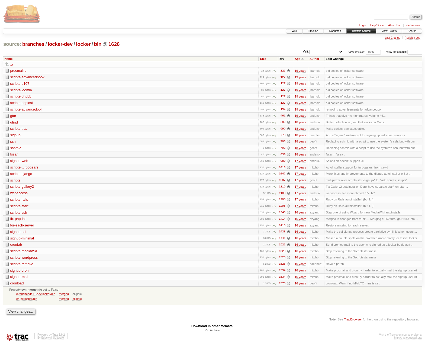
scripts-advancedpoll (26, 110)
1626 (114, 44)
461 (282, 116)
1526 (282, 266)
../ (11, 64)
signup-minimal (22, 240)
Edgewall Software (52, 339)
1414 (282, 220)
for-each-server (22, 227)
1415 (282, 227)
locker (83, 44)
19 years (300, 70)
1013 (282, 168)
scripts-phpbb (20, 97)
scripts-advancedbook (27, 77)
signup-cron (19, 272)
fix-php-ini (17, 220)
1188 (282, 194)
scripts (15, 181)
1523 (282, 253)
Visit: (306, 51)
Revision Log (412, 37)
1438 (282, 233)
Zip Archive (212, 332)
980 (282, 162)
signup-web (19, 162)
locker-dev (60, 44)
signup (15, 136)
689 (282, 123)
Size (263, 58)
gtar (13, 116)
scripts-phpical (21, 103)
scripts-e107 (20, 84)
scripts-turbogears (24, 168)
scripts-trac (19, 129)
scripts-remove (21, 266)
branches (33, 44)
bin (97, 44)
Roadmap (335, 31)
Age (297, 58)
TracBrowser (353, 321)
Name (9, 58)
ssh (13, 142)
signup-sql (18, 233)
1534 (282, 272)
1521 (282, 246)
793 (282, 142)
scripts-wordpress (24, 259)
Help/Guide (377, 25)
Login (362, 25)
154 (282, 110)
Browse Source (361, 31)
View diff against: (404, 51)
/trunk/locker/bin (26, 300)
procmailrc (18, 71)
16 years (300, 213)
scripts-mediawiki (23, 253)
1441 (282, 240)
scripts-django (21, 175)
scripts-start (19, 207)
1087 (282, 181)
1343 (282, 214)
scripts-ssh (18, 214)
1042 (282, 175)
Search (412, 31)
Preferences (413, 25)
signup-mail (19, 279)
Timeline (313, 31)
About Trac (394, 25)
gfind (14, 123)
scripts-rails (19, 201)
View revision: (357, 51)
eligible (77, 300)
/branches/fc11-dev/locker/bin (35, 295)
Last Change (392, 37)
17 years (300, 161)
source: (12, 44)
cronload (17, 285)
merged (64, 295)
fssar (14, 155)
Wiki (294, 31)
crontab (16, 246)
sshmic (15, 149)
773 (282, 136)
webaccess (19, 194)
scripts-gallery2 (22, 188)
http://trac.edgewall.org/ (408, 339)
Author (314, 58)
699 (282, 129)
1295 (282, 201)
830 (282, 155)
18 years (300, 122)
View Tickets (389, 31)
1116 (282, 188)
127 (282, 71)
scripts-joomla (21, 90)
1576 (282, 285)
